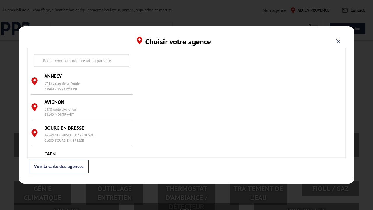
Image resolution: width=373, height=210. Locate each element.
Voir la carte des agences (59, 166)
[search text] (81, 60)
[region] (239, 103)
